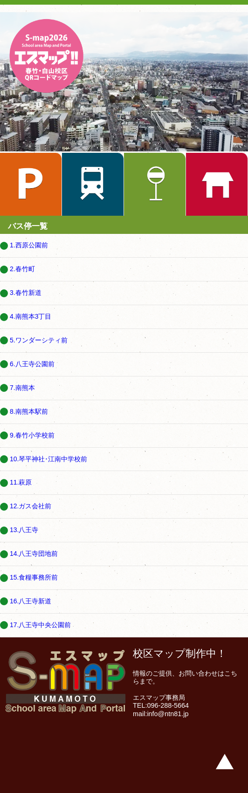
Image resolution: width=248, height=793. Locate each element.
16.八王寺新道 (30, 601)
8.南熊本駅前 (29, 411)
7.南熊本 (22, 387)
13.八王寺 (24, 529)
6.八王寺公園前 (32, 364)
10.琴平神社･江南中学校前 (48, 459)
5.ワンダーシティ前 (39, 340)
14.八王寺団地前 (34, 553)
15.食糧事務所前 (34, 577)
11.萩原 (21, 482)
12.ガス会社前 (30, 506)
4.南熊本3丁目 (30, 316)
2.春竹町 (22, 269)
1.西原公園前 (29, 245)
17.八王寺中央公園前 (40, 625)
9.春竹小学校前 (32, 435)
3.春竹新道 (25, 292)
